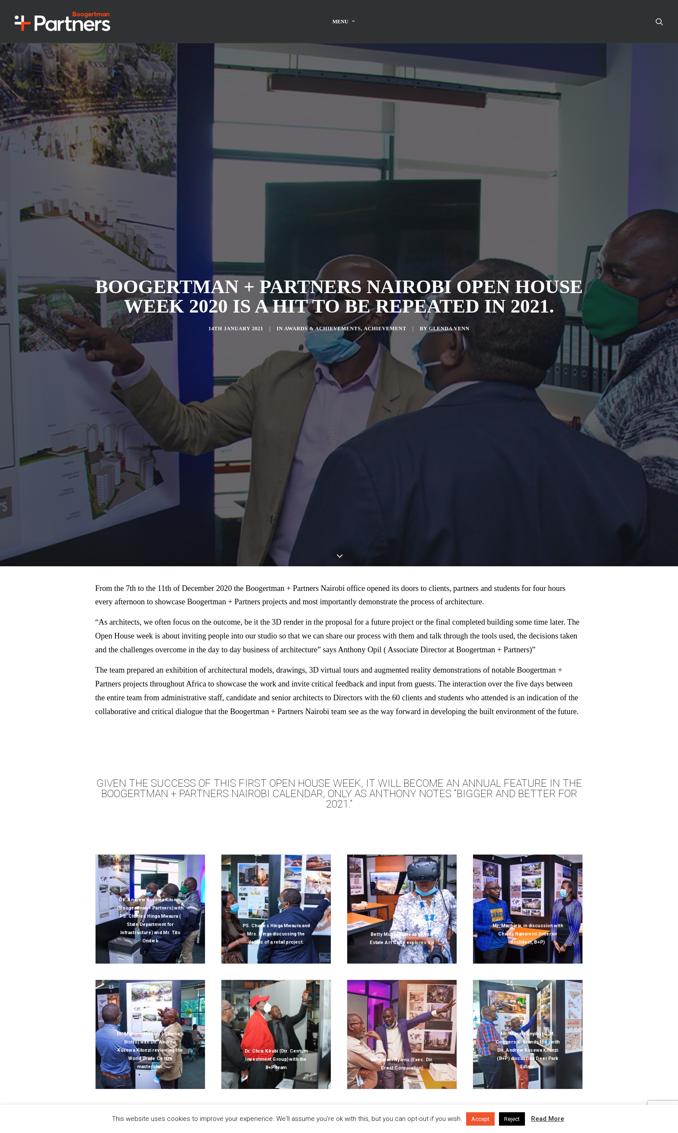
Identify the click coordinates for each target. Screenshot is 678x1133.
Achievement (385, 302)
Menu (344, 22)
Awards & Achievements (322, 302)
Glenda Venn (449, 302)
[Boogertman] (62, 21)
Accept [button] (480, 1119)
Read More (547, 1119)
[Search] (659, 21)
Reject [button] (512, 1119)
